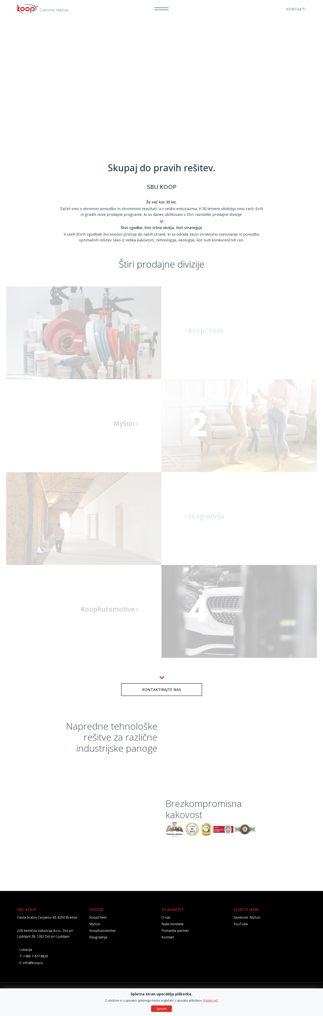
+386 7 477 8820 (35, 962)
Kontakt (168, 943)
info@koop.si (33, 969)
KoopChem (97, 923)
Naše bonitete (173, 930)
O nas (166, 923)
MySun (94, 930)
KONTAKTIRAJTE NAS (161, 689)
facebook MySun (247, 923)
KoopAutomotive (102, 936)
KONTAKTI (296, 9)
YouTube (241, 930)
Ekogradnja (98, 943)
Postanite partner (175, 936)
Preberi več (210, 1000)
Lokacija (25, 955)
